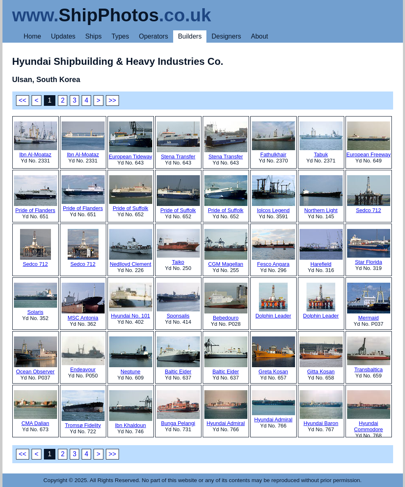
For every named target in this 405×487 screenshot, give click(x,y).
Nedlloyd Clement (130, 248)
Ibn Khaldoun (130, 409)
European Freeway (368, 139)
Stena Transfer (178, 140)
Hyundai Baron (321, 408)
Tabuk (321, 139)
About (259, 36)
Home (32, 36)
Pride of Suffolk (130, 193)
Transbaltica (368, 354)
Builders (190, 36)
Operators (153, 36)
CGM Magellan (225, 248)
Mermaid (368, 302)
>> (113, 100)
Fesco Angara (273, 248)
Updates (63, 36)
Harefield (321, 248)
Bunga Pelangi (178, 408)
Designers (226, 36)
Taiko (178, 247)
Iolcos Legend (273, 194)
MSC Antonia (83, 302)
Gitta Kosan (321, 355)
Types (120, 36)
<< (23, 100)
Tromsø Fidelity (83, 409)
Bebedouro (225, 302)
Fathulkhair (273, 139)
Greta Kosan (273, 355)
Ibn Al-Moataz (35, 139)
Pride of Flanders (35, 194)
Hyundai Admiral (225, 408)
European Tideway (130, 140)
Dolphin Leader (273, 301)
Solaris (35, 299)
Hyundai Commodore (368, 411)
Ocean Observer (35, 355)
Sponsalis (178, 301)
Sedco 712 (368, 194)
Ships (93, 36)
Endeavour (83, 354)
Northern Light (321, 194)
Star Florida (368, 247)
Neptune (130, 355)
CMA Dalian (35, 408)
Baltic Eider (178, 355)
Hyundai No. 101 (130, 301)
